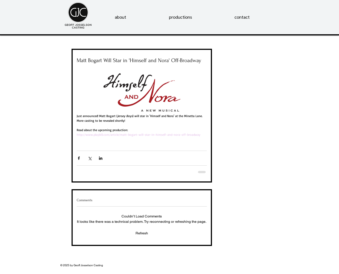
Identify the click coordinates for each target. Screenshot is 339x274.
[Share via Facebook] (79, 158)
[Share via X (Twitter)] (90, 158)
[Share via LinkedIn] (101, 158)
